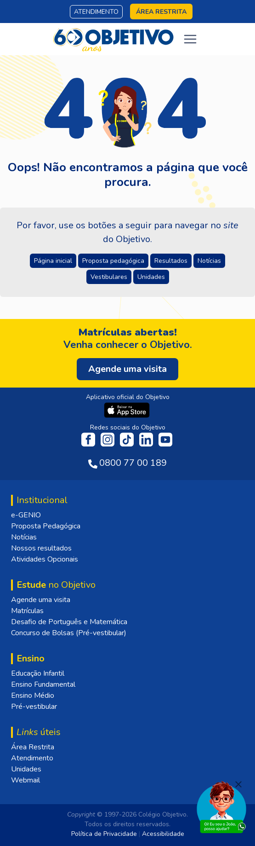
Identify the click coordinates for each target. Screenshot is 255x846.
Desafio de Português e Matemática (69, 622)
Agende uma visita (40, 600)
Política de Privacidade (104, 833)
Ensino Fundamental (43, 684)
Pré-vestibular (34, 706)
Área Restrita (32, 747)
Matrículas (27, 611)
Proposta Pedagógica (45, 526)
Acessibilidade (163, 833)
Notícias (24, 537)
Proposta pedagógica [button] (113, 260)
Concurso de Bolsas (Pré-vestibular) (68, 633)
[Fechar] (238, 784)
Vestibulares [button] (109, 276)
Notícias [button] (209, 260)
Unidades (26, 769)
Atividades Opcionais (44, 559)
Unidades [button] (151, 276)
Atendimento (96, 11)
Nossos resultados (41, 548)
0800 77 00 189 (133, 463)
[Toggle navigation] (190, 39)
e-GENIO (26, 515)
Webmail (25, 780)
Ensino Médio (32, 695)
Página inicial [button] (53, 260)
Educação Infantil (37, 673)
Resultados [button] (170, 260)
